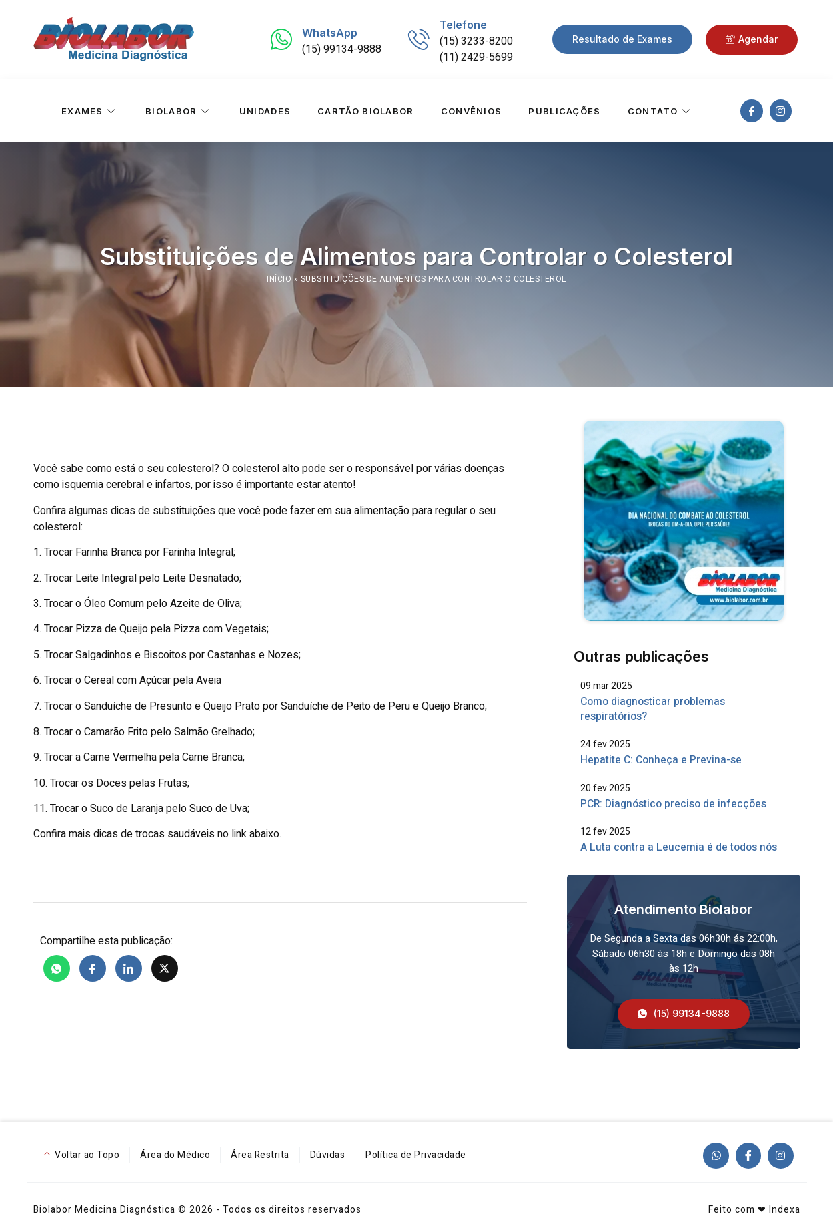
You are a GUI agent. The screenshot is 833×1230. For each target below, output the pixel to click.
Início (279, 279)
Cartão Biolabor (365, 111)
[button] (684, 1015)
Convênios (471, 111)
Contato (661, 111)
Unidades (265, 111)
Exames (90, 111)
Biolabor (179, 111)
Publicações (564, 111)
